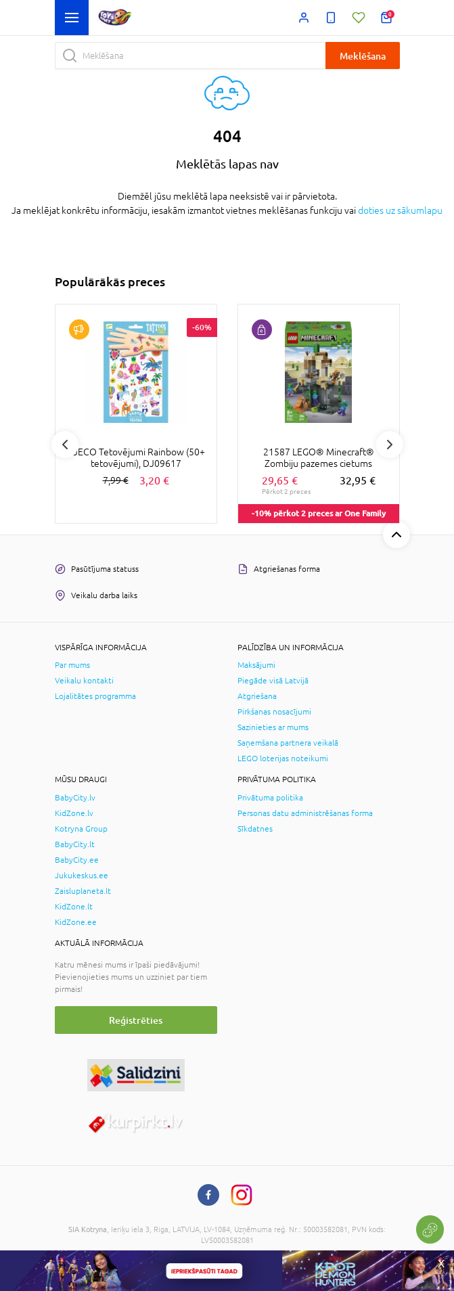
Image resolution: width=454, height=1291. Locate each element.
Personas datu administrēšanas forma (305, 813)
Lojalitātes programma (95, 696)
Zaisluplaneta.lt (83, 891)
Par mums (72, 665)
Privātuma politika (270, 797)
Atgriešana (257, 696)
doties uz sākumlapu (400, 210)
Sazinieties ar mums (273, 727)
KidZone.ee (76, 922)
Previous (64, 444)
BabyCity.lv (75, 797)
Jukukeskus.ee (81, 875)
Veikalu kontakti (84, 680)
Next (389, 444)
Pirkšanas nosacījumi (274, 712)
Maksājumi (256, 665)
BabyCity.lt (75, 844)
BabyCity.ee (77, 860)
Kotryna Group (81, 829)
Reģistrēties (135, 1020)
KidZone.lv (74, 813)
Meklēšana (363, 56)
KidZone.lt (74, 906)
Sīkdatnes (255, 829)
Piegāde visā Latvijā (273, 680)
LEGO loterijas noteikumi (282, 758)
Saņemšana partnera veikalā (287, 743)
